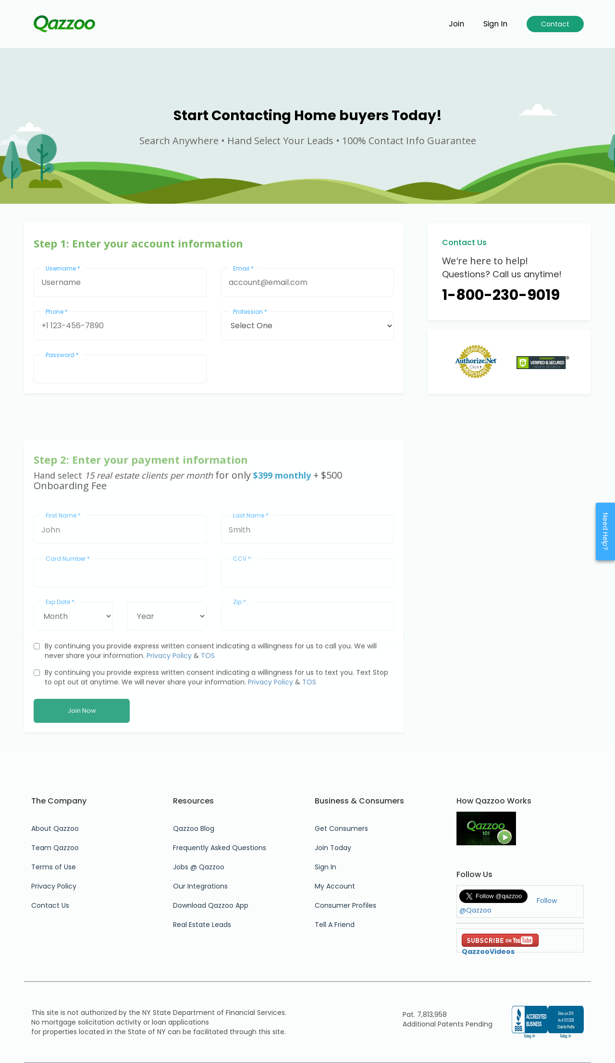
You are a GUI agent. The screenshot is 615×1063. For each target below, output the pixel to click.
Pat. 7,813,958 (425, 1014)
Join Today (333, 848)
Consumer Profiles (345, 905)
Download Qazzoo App (210, 905)
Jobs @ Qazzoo (198, 867)
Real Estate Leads (202, 924)
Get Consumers (341, 828)
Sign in (495, 24)
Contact (555, 24)
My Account (335, 886)
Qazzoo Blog (193, 828)
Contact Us (50, 905)
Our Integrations (200, 886)
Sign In (325, 867)
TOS (208, 704)
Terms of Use (53, 867)
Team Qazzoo (55, 848)
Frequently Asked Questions (219, 848)
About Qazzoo (55, 828)
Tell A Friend (335, 924)
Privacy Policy (169, 704)
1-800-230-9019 (501, 295)
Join (456, 24)
